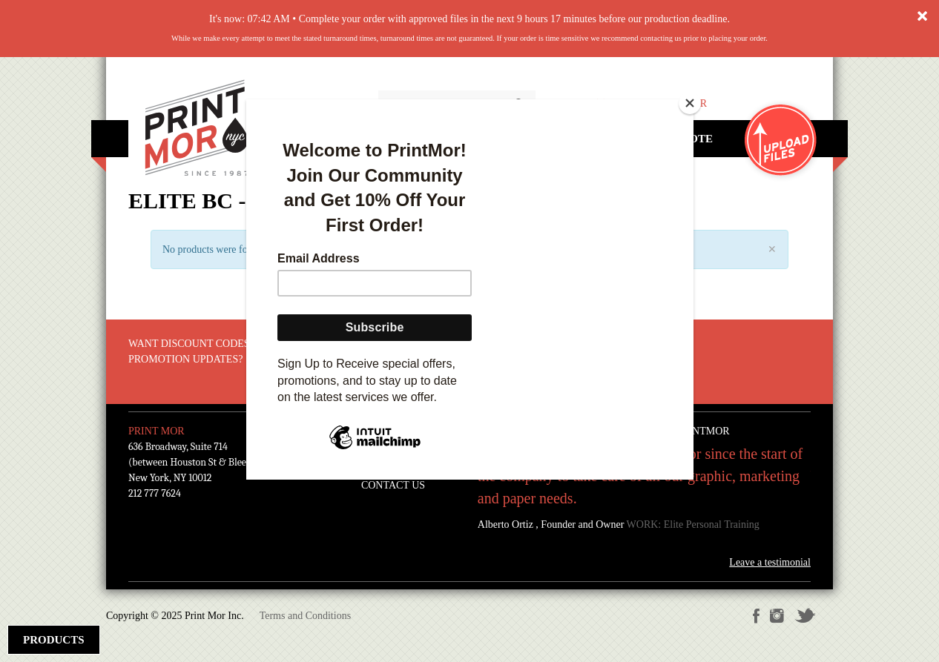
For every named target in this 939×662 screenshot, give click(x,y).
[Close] (690, 103)
